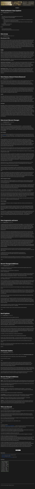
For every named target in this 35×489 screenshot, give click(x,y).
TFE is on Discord (6, 407)
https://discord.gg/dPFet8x (9, 425)
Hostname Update (7, 351)
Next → (19, 450)
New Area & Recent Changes (10, 120)
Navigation (17, 7)
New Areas (4, 34)
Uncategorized (11, 12)
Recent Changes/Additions (9, 263)
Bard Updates (5, 313)
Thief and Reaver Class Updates (11, 10)
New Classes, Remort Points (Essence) (13, 77)
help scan (4, 135)
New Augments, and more (9, 220)
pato (2, 12)
